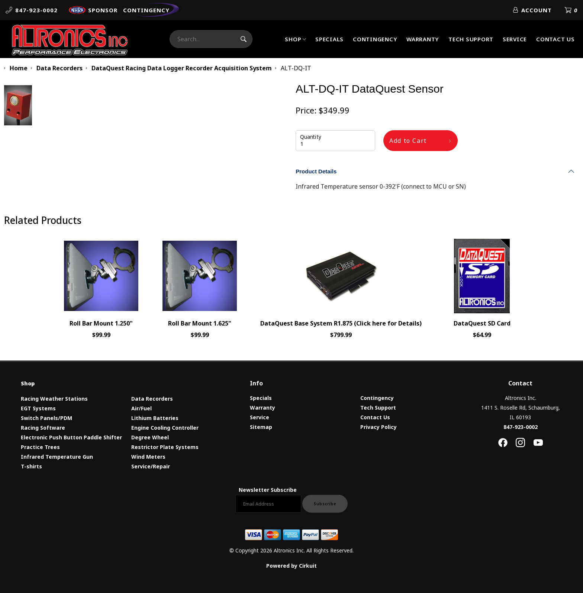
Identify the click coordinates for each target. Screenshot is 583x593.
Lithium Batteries (154, 417)
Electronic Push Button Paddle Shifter (71, 437)
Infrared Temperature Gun (57, 456)
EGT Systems (38, 408)
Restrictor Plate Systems (165, 447)
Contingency (375, 39)
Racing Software (43, 427)
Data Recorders (152, 398)
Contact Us (555, 39)
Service (515, 39)
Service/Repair (150, 466)
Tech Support (470, 39)
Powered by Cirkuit (291, 565)
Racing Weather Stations (54, 398)
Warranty (422, 39)
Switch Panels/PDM (46, 417)
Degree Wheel (150, 437)
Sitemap (261, 426)
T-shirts (31, 466)
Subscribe (325, 503)
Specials (329, 39)
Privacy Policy (378, 426)
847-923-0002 (520, 426)
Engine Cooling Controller (165, 427)
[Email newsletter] (268, 504)
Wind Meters (148, 456)
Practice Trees (40, 447)
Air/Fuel (141, 408)
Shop (293, 39)
